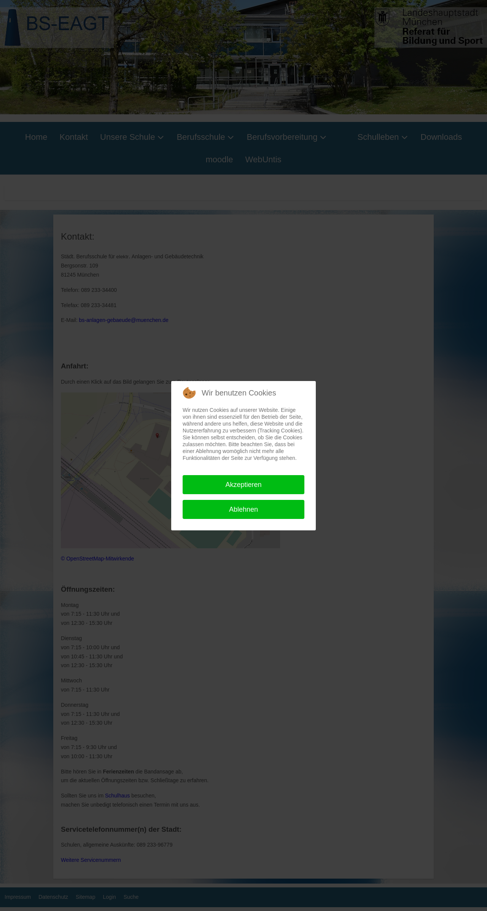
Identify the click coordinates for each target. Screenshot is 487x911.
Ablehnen (243, 509)
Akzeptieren (243, 484)
